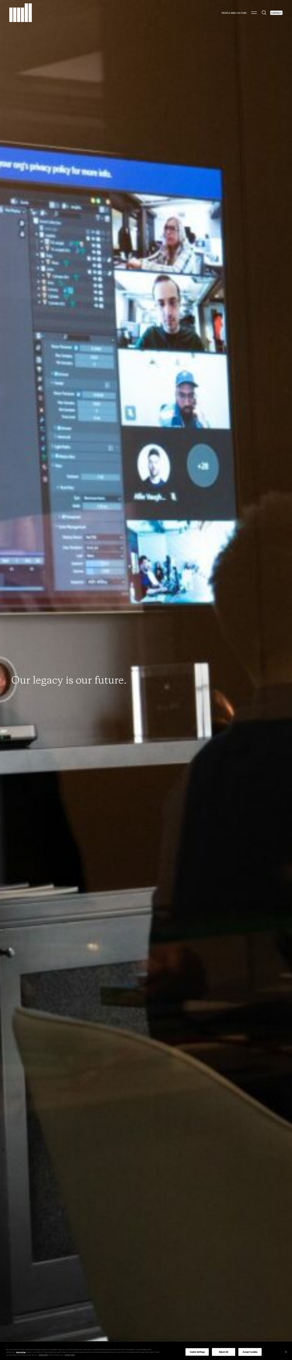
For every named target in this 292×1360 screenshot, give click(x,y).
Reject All (223, 1352)
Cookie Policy (43, 1356)
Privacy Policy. (70, 1356)
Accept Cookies (250, 1352)
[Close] (286, 1353)
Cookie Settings (21, 1353)
